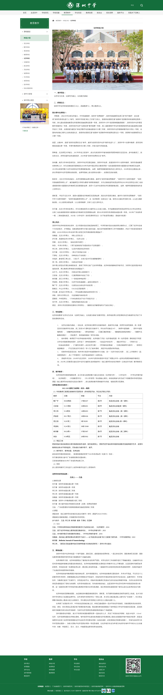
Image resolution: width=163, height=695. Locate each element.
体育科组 (27, 81)
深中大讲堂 (28, 94)
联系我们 (58, 691)
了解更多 (25, 131)
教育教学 (67, 13)
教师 (50, 659)
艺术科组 (27, 77)
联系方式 (102, 676)
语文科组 (27, 43)
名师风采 (52, 666)
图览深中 (27, 676)
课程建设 (27, 31)
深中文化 (27, 670)
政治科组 (27, 66)
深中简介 (27, 663)
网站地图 (50, 691)
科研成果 (52, 670)
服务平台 (120, 13)
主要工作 (102, 670)
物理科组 (27, 54)
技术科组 (27, 84)
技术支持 (67, 691)
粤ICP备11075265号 (95, 691)
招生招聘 (109, 13)
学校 (25, 659)
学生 (75, 659)
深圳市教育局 (67, 686)
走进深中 (34, 13)
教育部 (47, 686)
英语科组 (27, 51)
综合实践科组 (28, 88)
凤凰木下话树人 (134, 13)
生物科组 (27, 62)
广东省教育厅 (56, 686)
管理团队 (27, 666)
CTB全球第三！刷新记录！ (31, 127)
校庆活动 (102, 673)
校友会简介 (102, 663)
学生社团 (77, 670)
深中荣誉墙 (27, 673)
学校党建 (56, 13)
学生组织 (77, 663)
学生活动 (77, 666)
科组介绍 (27, 38)
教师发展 (89, 13)
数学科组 (27, 47)
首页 (24, 13)
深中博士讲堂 (29, 100)
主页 (53, 20)
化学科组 (27, 58)
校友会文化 (102, 666)
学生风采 (78, 13)
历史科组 (27, 69)
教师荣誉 (52, 673)
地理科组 (27, 73)
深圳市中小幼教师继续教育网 (115, 686)
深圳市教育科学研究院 (81, 686)
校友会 (99, 13)
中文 (132, 5)
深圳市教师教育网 (97, 686)
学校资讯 (45, 13)
